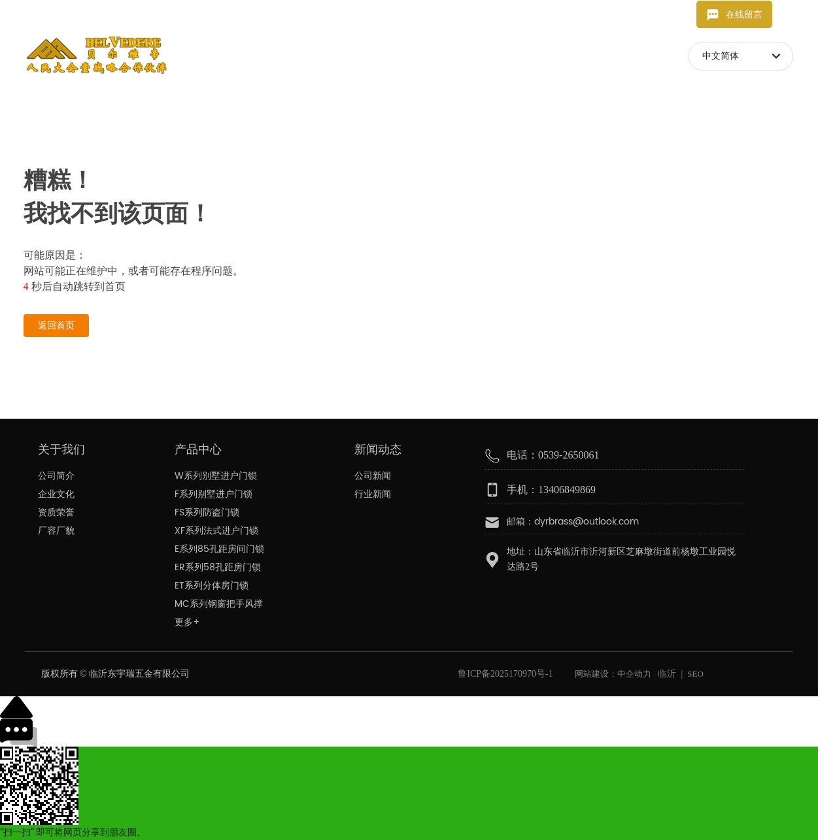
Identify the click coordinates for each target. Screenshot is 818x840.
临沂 (667, 674)
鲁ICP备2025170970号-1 (505, 674)
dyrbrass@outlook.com (96, 14)
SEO (695, 674)
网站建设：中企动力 (612, 674)
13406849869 (217, 14)
